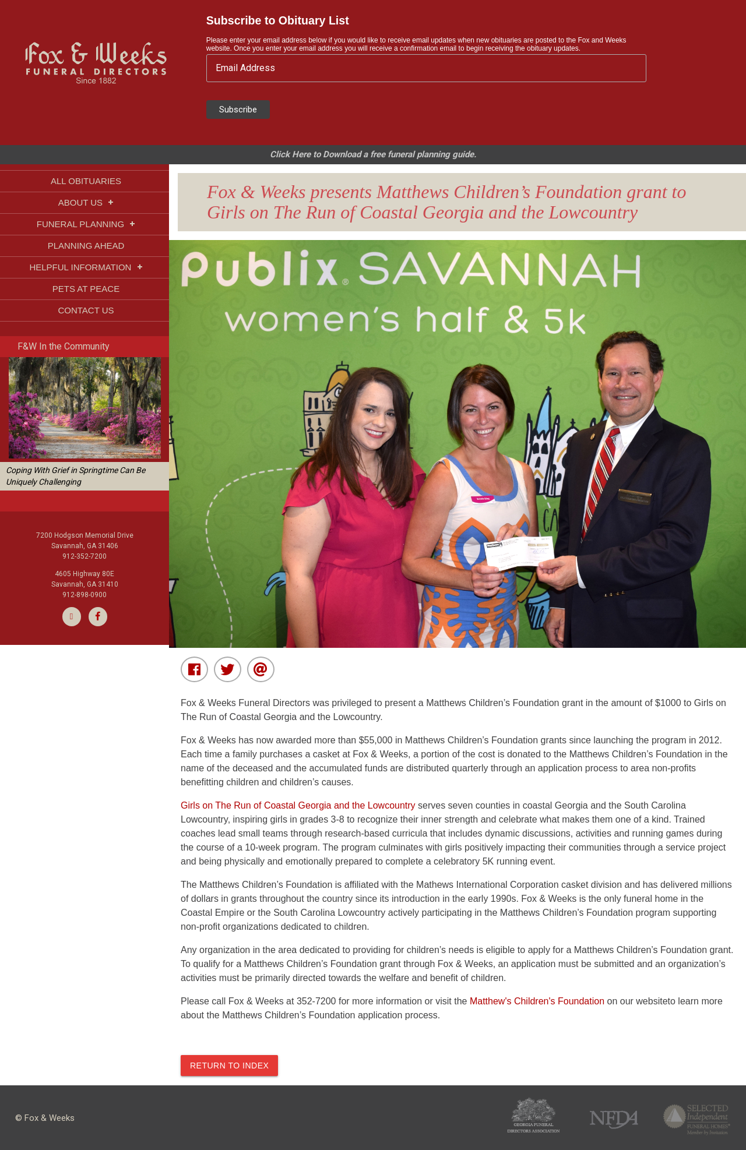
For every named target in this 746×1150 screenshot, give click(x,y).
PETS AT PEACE (85, 289)
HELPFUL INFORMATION (85, 267)
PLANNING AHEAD (86, 246)
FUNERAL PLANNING (86, 224)
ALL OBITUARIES (86, 181)
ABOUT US (86, 202)
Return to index (229, 1065)
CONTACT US (86, 310)
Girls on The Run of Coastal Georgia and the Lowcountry (299, 805)
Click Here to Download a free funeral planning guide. (373, 154)
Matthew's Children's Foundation (538, 1001)
